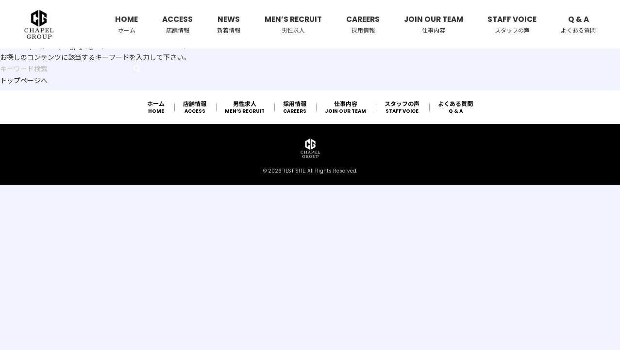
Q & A (578, 24)
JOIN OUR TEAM (433, 24)
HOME (126, 24)
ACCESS (177, 24)
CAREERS (363, 24)
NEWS (228, 24)
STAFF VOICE (511, 24)
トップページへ (24, 81)
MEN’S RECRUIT (293, 24)
